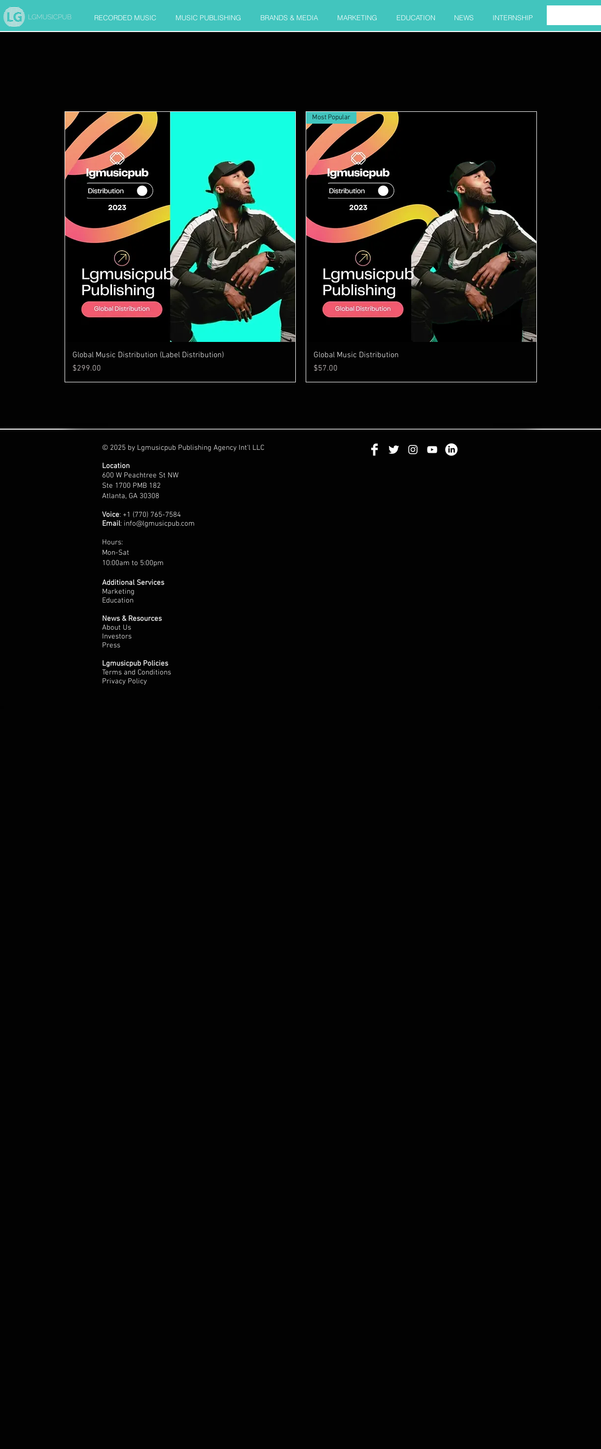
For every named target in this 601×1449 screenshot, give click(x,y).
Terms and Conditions (137, 672)
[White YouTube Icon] (432, 449)
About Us (116, 627)
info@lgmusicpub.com (159, 523)
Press (112, 645)
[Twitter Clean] (394, 449)
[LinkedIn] (451, 449)
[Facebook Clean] (374, 449)
